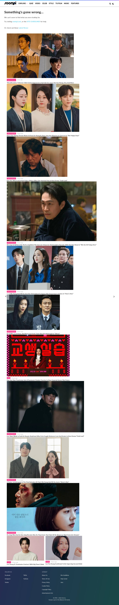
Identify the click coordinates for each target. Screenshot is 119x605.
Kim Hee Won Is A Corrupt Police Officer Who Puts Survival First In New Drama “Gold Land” (37, 180)
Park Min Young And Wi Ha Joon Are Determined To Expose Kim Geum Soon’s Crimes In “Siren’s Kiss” (40, 294)
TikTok (25, 575)
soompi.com (17, 21)
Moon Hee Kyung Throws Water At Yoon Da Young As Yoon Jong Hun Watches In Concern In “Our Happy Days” (43, 135)
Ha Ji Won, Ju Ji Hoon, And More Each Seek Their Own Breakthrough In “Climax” (33, 333)
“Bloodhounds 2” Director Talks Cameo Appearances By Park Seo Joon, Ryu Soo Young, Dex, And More (40, 83)
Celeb (44, 3)
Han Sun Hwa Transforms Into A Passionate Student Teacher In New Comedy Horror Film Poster (38, 380)
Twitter (7, 582)
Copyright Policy (46, 589)
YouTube (25, 579)
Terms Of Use (46, 579)
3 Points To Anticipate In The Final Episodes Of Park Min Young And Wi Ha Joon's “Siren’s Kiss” (38, 482)
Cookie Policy (46, 586)
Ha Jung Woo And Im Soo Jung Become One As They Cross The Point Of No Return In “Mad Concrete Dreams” (43, 535)
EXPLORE (22, 3)
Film (9, 377)
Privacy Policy (46, 582)
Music (66, 3)
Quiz (31, 3)
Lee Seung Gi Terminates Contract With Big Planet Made (25, 564)
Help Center (64, 579)
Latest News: (23, 28)
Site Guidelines (65, 575)
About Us (44, 575)
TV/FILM (58, 3)
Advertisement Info (47, 593)
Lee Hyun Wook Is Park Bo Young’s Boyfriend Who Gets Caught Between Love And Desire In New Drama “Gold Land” (45, 436)
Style (51, 3)
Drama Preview (11, 80)
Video (37, 3)
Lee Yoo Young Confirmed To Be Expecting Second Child (64, 564)
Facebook (7, 575)
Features (75, 3)
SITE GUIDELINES (33, 21)
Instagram (7, 579)
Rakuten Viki (63, 600)
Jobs (62, 582)
